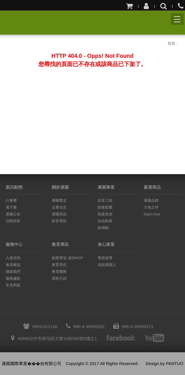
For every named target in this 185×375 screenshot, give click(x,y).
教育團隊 (59, 271)
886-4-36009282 (85, 326)
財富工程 (105, 200)
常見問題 (13, 285)
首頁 (171, 43)
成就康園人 (107, 265)
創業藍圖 (105, 207)
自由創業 (105, 221)
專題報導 (105, 258)
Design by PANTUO (164, 363)
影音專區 (59, 221)
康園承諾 (59, 214)
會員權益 (13, 265)
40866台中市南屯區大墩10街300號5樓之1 (54, 338)
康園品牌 (151, 200)
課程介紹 (59, 278)
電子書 (11, 207)
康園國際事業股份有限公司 (10, 22)
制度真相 (105, 214)
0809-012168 (40, 326)
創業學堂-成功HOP (67, 258)
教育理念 (59, 265)
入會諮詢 (13, 258)
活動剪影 (13, 221)
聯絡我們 (13, 271)
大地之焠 (151, 207)
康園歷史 (59, 200)
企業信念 (59, 207)
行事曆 (11, 200)
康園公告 (13, 214)
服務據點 (13, 278)
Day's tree (152, 214)
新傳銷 (103, 228)
